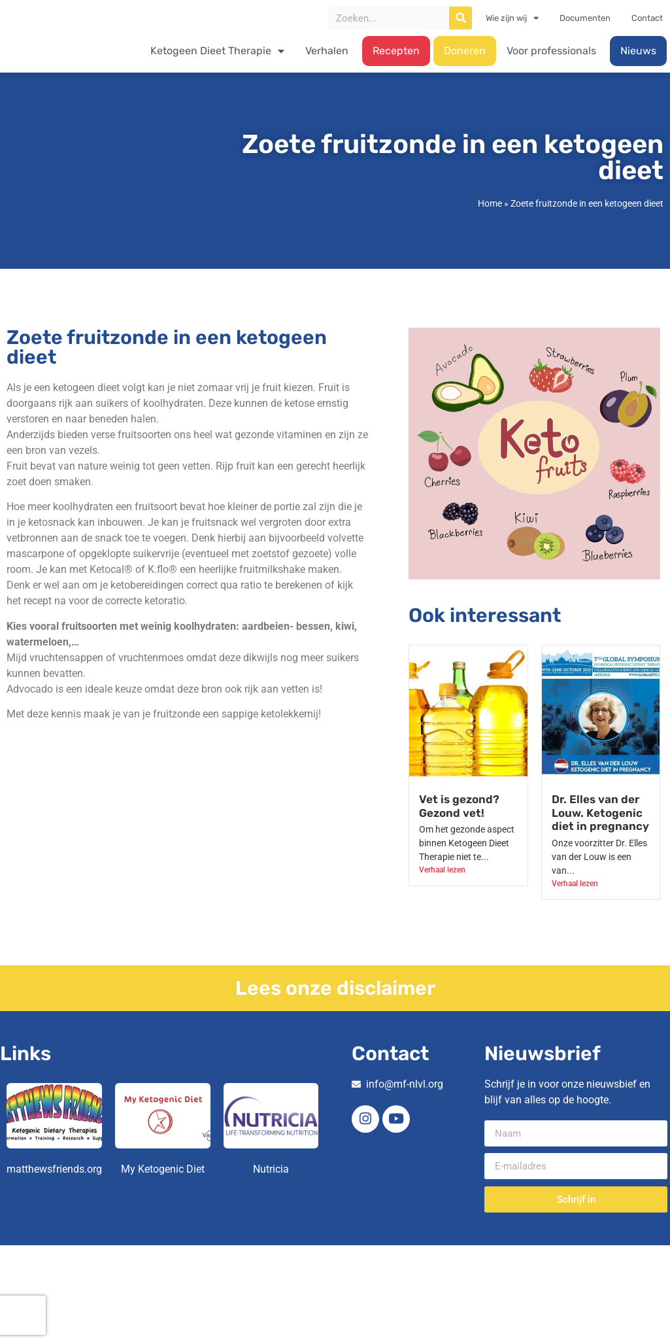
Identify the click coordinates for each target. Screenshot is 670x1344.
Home (490, 203)
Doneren (465, 50)
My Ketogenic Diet (163, 1169)
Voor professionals (551, 50)
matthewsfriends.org (54, 1169)
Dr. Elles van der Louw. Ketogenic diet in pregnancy (600, 813)
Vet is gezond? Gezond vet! (459, 806)
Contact (647, 18)
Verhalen (326, 50)
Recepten (396, 50)
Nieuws (638, 50)
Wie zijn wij (512, 18)
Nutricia (271, 1169)
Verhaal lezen (442, 869)
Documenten (585, 18)
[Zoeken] (460, 18)
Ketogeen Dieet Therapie (217, 51)
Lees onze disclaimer (335, 988)
